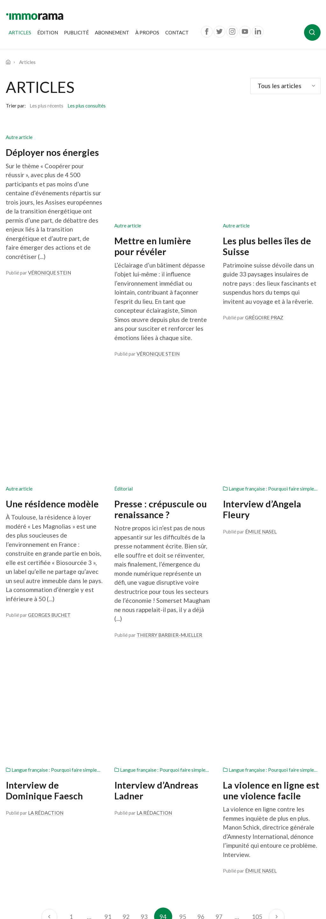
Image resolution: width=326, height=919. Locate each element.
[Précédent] (49, 658)
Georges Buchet (49, 445)
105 (257, 658)
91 (107, 658)
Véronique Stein (49, 272)
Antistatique (307, 897)
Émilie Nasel (261, 362)
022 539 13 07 (38, 870)
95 (182, 658)
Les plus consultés (86, 105)
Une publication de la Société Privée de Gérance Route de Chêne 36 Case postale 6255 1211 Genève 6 (42, 835)
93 (144, 658)
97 (219, 658)
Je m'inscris (52, 754)
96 (200, 658)
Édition (47, 32)
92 (126, 658)
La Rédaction (45, 555)
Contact (177, 32)
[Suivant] (276, 658)
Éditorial (123, 319)
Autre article (19, 137)
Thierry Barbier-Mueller (169, 465)
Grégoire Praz (264, 229)
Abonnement (112, 32)
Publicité (76, 32)
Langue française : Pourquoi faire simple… (270, 319)
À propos (147, 32)
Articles (21, 32)
